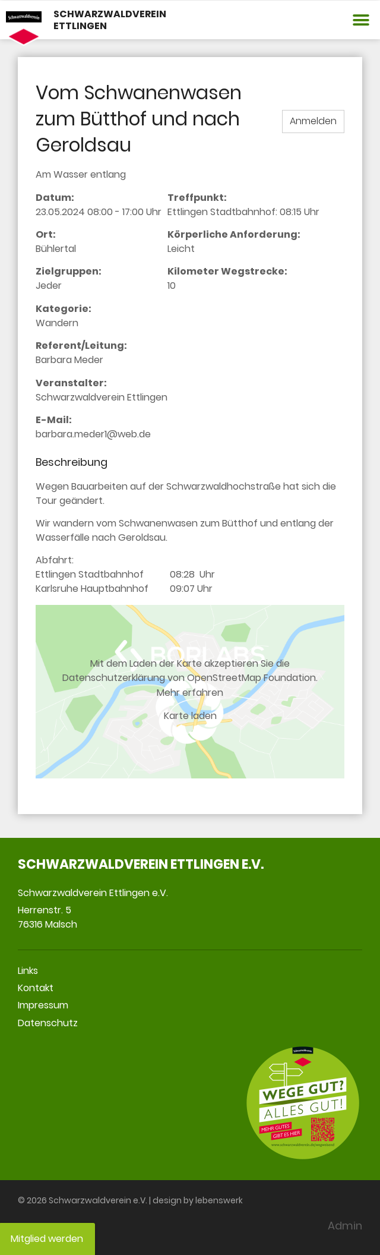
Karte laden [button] (190, 716)
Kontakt (35, 988)
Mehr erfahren (190, 692)
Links (28, 970)
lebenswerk (219, 1200)
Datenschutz (48, 1023)
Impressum (43, 1005)
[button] (360, 20)
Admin (345, 1225)
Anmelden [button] (313, 121)
